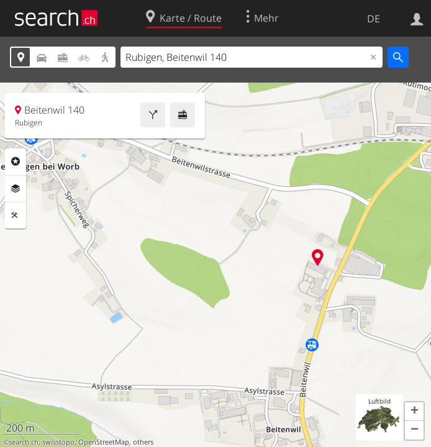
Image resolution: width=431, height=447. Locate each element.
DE (373, 18)
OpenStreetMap (103, 442)
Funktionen (15, 215)
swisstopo (58, 442)
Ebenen (15, 189)
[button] (414, 411)
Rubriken (15, 161)
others (143, 442)
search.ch (24, 442)
